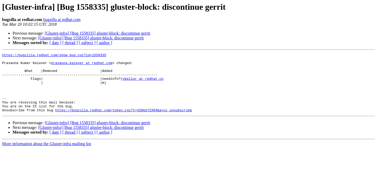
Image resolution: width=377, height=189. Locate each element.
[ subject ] (87, 42)
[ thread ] (70, 42)
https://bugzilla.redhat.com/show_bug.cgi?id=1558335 (54, 55)
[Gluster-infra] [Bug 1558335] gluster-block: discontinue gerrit (97, 33)
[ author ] (104, 42)
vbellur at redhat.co (143, 84)
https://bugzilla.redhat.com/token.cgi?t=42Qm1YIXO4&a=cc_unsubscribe (123, 121)
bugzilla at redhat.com (62, 19)
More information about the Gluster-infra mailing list (46, 155)
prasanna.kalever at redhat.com (81, 65)
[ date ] (55, 42)
